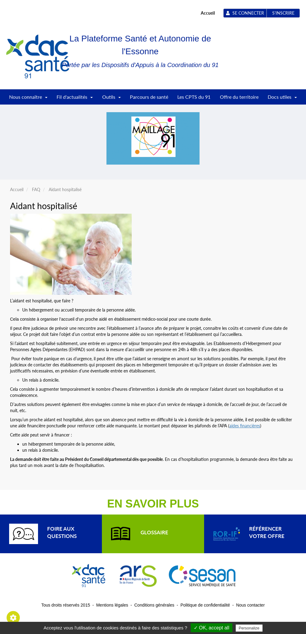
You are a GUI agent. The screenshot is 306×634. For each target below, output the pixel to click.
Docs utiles (282, 99)
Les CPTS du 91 (193, 97)
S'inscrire (283, 13)
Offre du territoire (239, 97)
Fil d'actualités (75, 99)
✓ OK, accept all (211, 627)
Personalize (249, 628)
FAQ (36, 189)
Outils (111, 99)
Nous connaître (28, 99)
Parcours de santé (149, 97)
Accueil (208, 13)
